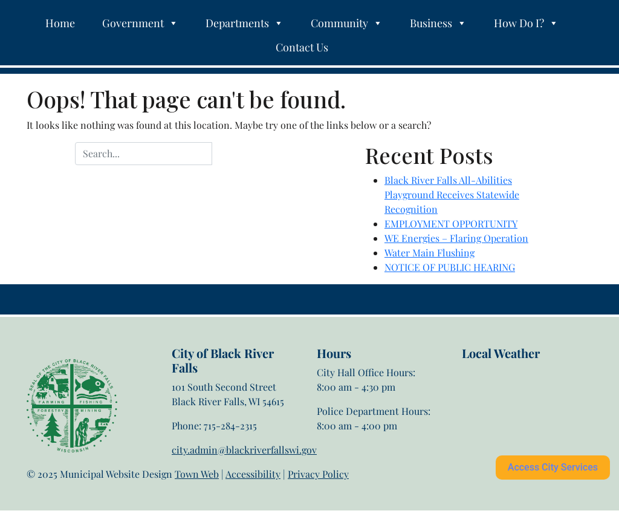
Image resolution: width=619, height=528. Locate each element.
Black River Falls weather (522, 409)
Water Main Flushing (429, 252)
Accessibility (252, 474)
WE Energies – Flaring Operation (456, 238)
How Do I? (526, 23)
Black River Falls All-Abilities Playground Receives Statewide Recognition (451, 194)
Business (438, 23)
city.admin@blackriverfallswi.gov (244, 449)
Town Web (197, 474)
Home (60, 23)
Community (347, 23)
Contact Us (302, 47)
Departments (245, 23)
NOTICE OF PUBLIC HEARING (449, 267)
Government (140, 23)
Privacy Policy (318, 474)
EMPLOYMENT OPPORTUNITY (450, 223)
